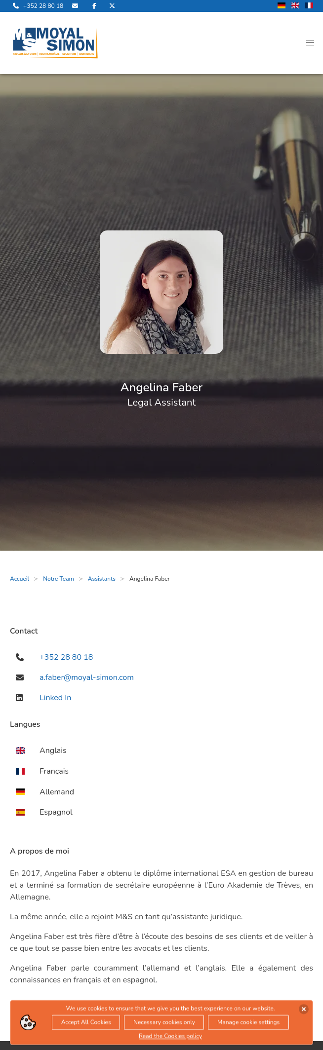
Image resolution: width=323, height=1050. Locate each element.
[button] (310, 43)
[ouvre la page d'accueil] (55, 43)
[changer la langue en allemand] (281, 6)
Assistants (102, 579)
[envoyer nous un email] (75, 6)
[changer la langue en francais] (309, 6)
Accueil (19, 579)
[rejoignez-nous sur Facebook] (94, 6)
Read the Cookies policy (170, 1038)
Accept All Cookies (86, 1024)
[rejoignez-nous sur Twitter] (112, 6)
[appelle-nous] (36, 6)
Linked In (55, 697)
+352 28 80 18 (66, 657)
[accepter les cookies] (304, 1010)
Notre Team (58, 579)
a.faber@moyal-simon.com (87, 677)
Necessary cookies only (164, 1024)
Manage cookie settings (248, 1024)
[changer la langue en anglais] (295, 6)
